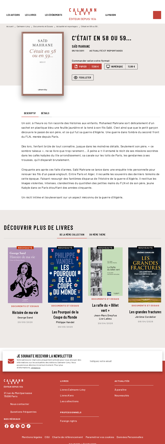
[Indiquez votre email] (118, 361)
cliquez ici (35, 367)
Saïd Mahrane (81, 46)
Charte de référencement (67, 437)
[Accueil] (82, 14)
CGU (47, 437)
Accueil (9, 26)
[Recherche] (157, 15)
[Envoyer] (153, 361)
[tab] (13, 15)
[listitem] (6, 426)
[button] (106, 50)
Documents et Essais (43, 26)
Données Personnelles (130, 437)
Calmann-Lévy (23, 26)
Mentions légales (32, 437)
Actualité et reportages (67, 26)
